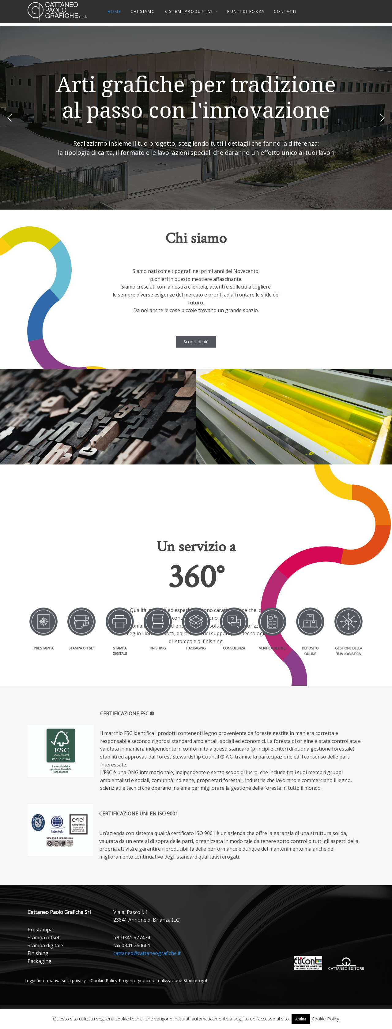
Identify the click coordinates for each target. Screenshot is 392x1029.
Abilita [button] (301, 1019)
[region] (196, 118)
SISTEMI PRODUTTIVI (188, 11)
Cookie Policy (104, 980)
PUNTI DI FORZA (246, 11)
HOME (114, 11)
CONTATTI (285, 11)
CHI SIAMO (142, 11)
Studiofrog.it (195, 980)
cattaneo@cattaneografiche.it (147, 953)
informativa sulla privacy (62, 980)
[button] (9, 118)
